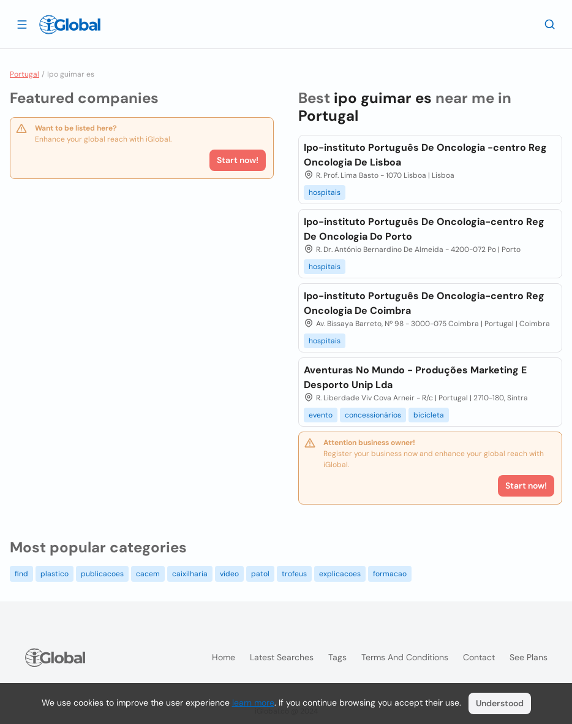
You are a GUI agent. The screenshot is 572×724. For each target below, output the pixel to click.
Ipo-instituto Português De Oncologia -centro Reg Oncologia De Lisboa (425, 155)
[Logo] (69, 24)
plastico (54, 574)
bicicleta (428, 415)
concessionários (373, 415)
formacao (390, 574)
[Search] (550, 24)
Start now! (237, 160)
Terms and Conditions (404, 657)
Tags (337, 657)
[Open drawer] (22, 24)
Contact (479, 657)
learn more (253, 702)
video (229, 574)
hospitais (325, 192)
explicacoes (340, 574)
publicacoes (102, 574)
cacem (148, 574)
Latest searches (282, 657)
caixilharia (190, 574)
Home (223, 657)
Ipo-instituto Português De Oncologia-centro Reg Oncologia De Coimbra (424, 303)
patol (260, 574)
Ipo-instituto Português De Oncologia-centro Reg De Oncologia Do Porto (424, 229)
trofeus (294, 574)
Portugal (24, 74)
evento (321, 415)
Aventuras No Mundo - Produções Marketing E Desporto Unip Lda (415, 377)
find (21, 574)
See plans (529, 657)
